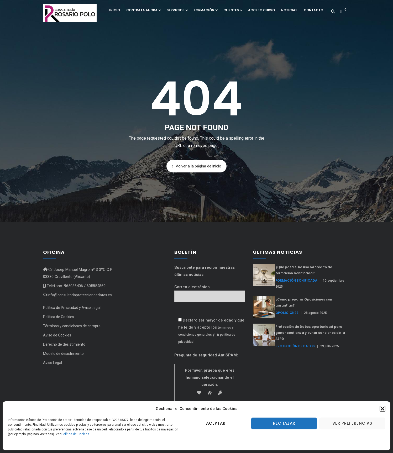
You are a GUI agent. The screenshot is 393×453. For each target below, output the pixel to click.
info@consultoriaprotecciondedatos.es (77, 295)
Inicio (114, 10)
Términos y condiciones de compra (72, 326)
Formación (205, 10)
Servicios (177, 10)
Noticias (289, 10)
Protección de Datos (295, 346)
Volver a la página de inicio (196, 166)
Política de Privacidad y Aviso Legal (72, 307)
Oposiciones (286, 312)
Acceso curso (261, 10)
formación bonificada (296, 280)
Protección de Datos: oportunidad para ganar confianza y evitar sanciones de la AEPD (310, 332)
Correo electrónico (209, 292)
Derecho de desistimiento (64, 344)
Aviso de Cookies (57, 335)
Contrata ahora (143, 10)
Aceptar (216, 423)
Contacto (313, 10)
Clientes (232, 10)
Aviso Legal (52, 363)
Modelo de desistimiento (63, 353)
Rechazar (284, 423)
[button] (382, 408)
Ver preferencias (352, 423)
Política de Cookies (75, 434)
